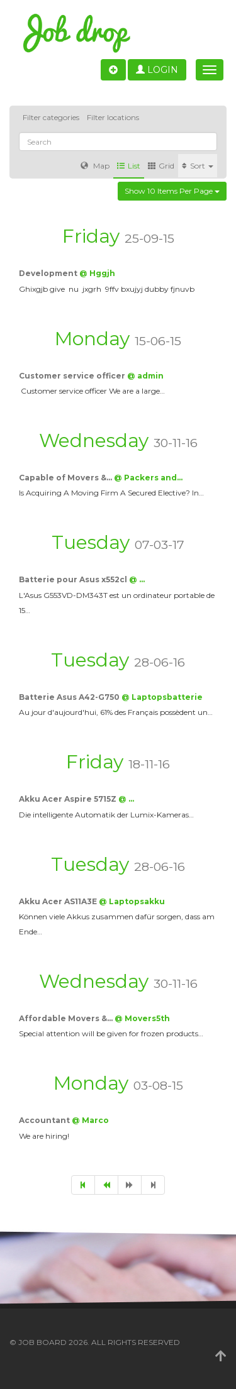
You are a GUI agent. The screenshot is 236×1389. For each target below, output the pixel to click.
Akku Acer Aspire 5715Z (68, 799)
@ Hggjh (97, 273)
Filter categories (51, 117)
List (128, 165)
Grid (161, 165)
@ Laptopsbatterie (162, 697)
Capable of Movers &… (66, 477)
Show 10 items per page (172, 191)
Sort (197, 165)
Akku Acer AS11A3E (59, 901)
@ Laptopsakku (132, 901)
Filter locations (113, 117)
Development (49, 273)
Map (95, 165)
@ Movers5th (142, 1018)
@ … (137, 579)
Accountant (45, 1120)
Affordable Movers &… (67, 1018)
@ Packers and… (148, 477)
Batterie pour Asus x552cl (74, 579)
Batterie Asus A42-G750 (70, 697)
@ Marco (90, 1120)
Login (157, 69)
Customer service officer (73, 375)
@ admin (145, 375)
